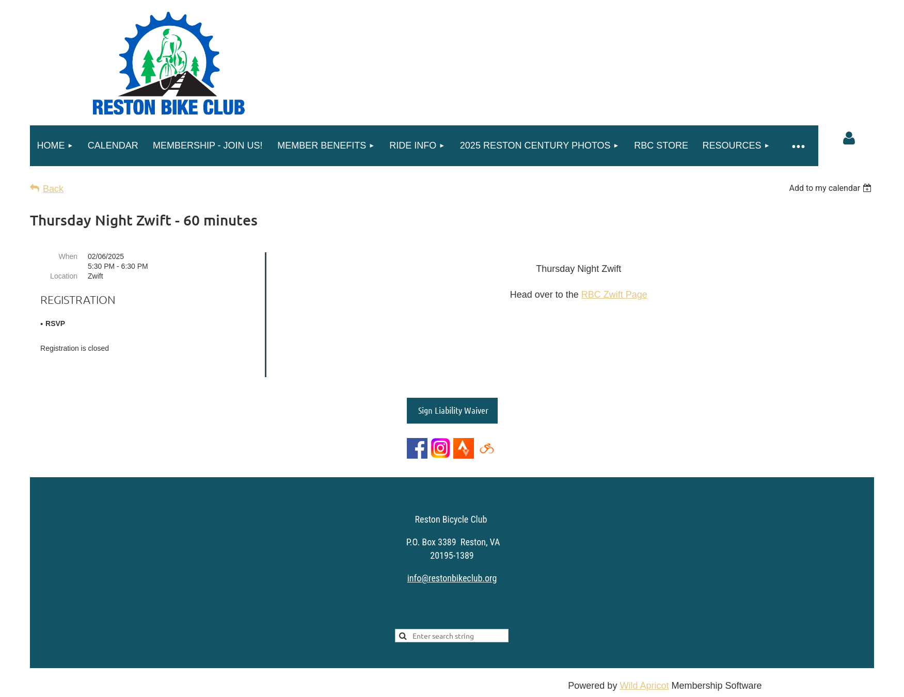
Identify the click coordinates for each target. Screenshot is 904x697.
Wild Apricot (644, 683)
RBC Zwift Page (614, 294)
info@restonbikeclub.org (452, 576)
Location (63, 276)
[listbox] (831, 188)
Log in (849, 138)
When (67, 256)
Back (53, 189)
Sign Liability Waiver (452, 408)
